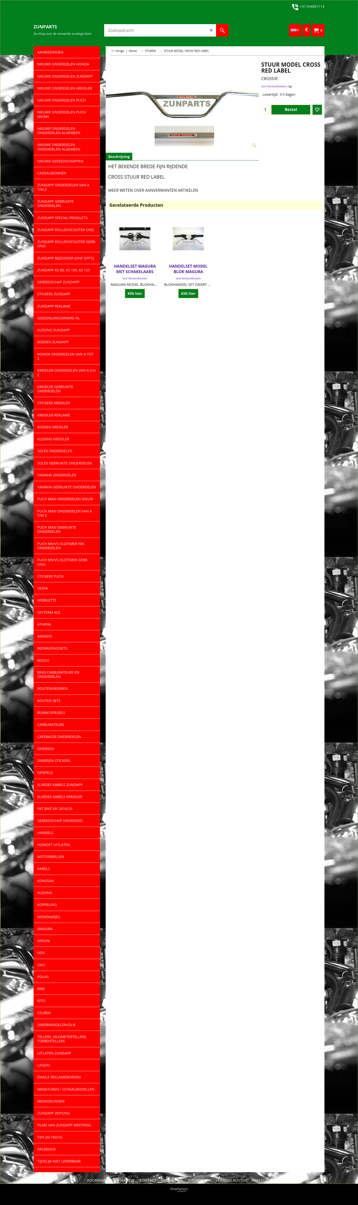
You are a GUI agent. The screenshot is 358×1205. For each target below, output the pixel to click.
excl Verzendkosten (273, 86)
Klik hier (135, 293)
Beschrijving (119, 156)
